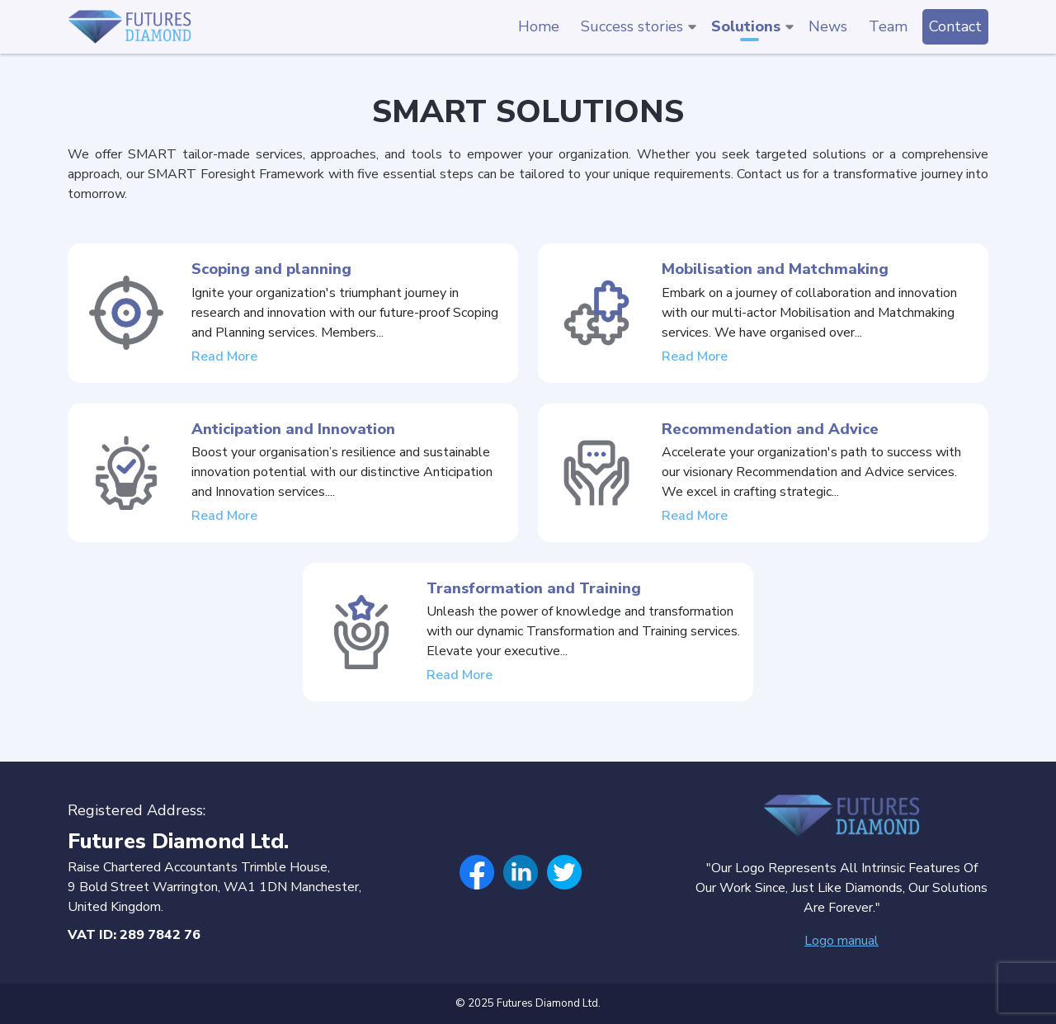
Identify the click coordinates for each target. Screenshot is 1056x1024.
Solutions (745, 26)
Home (538, 26)
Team (888, 26)
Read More (224, 369)
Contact (955, 26)
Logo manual (841, 941)
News (827, 26)
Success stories (632, 26)
